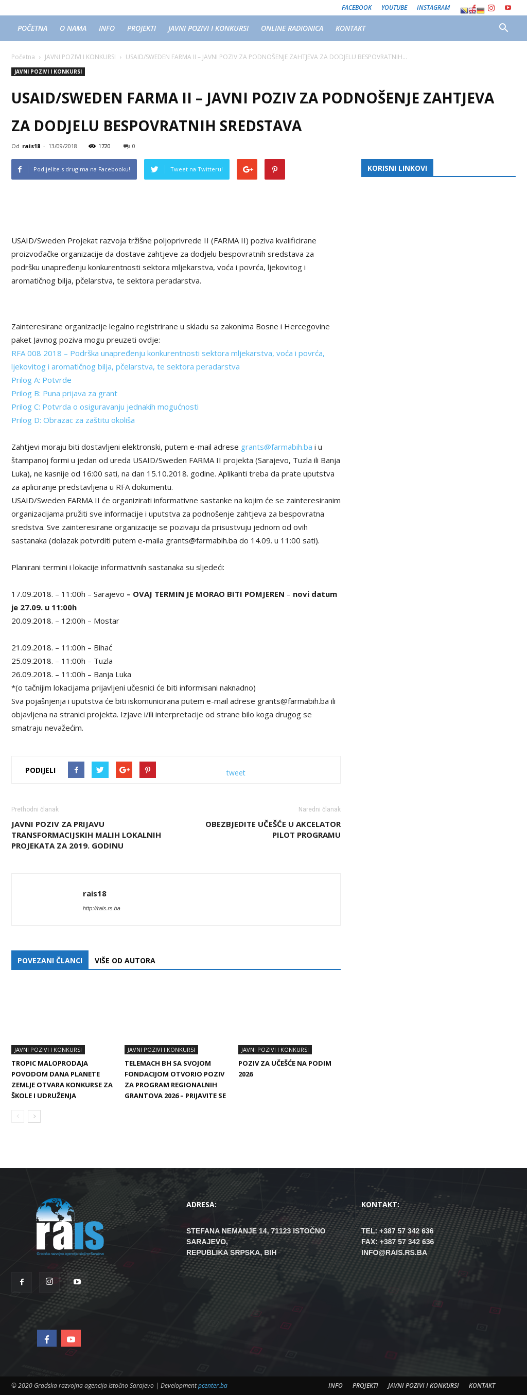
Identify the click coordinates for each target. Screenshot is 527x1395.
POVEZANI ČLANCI (49, 960)
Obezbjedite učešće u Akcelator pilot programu (273, 829)
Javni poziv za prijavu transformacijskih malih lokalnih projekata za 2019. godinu (86, 835)
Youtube (394, 7)
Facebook (357, 7)
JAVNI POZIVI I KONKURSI (208, 28)
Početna (23, 56)
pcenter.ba (212, 1385)
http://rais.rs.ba (101, 908)
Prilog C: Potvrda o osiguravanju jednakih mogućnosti (105, 406)
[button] (503, 28)
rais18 (31, 146)
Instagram (433, 7)
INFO (107, 28)
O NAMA (73, 28)
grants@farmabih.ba (277, 447)
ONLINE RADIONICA (292, 28)
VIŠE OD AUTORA (125, 960)
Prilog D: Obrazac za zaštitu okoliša (73, 420)
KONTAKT (350, 28)
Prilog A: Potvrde (41, 380)
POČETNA (32, 28)
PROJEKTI (141, 28)
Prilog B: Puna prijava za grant (64, 393)
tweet (235, 773)
